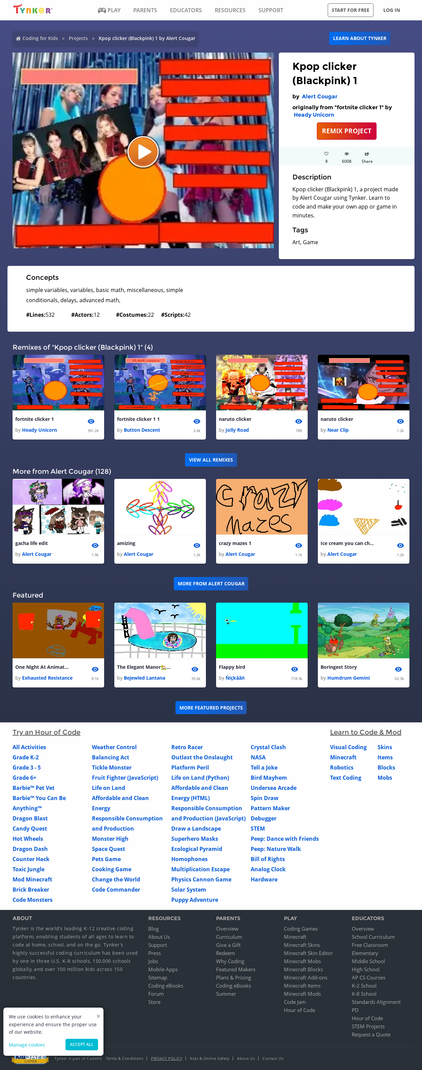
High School (366, 969)
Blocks (386, 768)
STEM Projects (368, 1026)
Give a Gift (228, 944)
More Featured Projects (211, 707)
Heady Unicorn (314, 115)
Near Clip (338, 430)
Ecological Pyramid (196, 849)
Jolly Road (237, 430)
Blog (153, 928)
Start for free (350, 10)
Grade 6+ (24, 778)
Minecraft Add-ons (305, 977)
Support (157, 944)
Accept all (82, 1044)
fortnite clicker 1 (34, 419)
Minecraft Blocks (303, 969)
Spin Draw (265, 798)
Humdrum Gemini (348, 678)
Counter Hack (31, 859)
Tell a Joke (264, 768)
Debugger (263, 818)
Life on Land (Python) (200, 778)
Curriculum (229, 936)
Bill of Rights (268, 859)
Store (154, 1001)
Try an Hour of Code (46, 732)
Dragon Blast (30, 818)
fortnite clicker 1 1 (138, 419)
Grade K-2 (26, 757)
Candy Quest (30, 829)
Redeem (225, 953)
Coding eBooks (165, 985)
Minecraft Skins (302, 944)
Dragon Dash (30, 849)
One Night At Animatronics (42, 667)
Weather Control (114, 747)
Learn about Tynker (359, 38)
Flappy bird (232, 667)
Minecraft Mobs (302, 961)
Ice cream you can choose (348, 543)
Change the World (116, 879)
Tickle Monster (112, 768)
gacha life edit (31, 543)
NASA (258, 757)
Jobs (153, 961)
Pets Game (106, 859)
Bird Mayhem (269, 778)
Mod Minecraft (32, 879)
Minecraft (343, 757)
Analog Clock (268, 869)
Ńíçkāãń (235, 678)
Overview (227, 928)
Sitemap (157, 977)
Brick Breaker (31, 890)
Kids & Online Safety (209, 1058)
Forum (156, 993)
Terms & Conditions (124, 1058)
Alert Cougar (320, 96)
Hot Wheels (28, 839)
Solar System (188, 890)
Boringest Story (339, 667)
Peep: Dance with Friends (285, 839)
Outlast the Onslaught (202, 757)
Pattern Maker (270, 808)
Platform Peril (190, 768)
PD (355, 1010)
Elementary (365, 953)
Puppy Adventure (194, 900)
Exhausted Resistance (47, 678)
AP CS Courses (368, 977)
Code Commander (116, 890)
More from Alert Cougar (211, 584)
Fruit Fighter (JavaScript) (125, 778)
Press (154, 953)
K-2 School (364, 985)
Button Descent (142, 430)
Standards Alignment (376, 1001)
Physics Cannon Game (201, 879)
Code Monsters (33, 900)
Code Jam (295, 1001)
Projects (78, 38)
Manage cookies (27, 1045)
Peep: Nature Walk (276, 849)
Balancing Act (110, 757)
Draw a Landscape (196, 829)
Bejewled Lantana (144, 678)
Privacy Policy (166, 1058)
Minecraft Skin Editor (308, 953)
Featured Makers (235, 969)
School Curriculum (373, 936)
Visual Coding (348, 747)
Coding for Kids (40, 38)
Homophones (189, 859)
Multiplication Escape (200, 869)
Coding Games (301, 928)
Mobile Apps (163, 969)
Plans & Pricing (233, 977)
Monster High (110, 839)
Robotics (341, 768)
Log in (391, 10)
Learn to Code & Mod (365, 732)
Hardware (264, 879)
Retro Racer (187, 747)
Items (385, 757)
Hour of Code (299, 1010)
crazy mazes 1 (235, 543)
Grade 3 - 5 (27, 768)
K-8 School (364, 993)
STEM (258, 829)
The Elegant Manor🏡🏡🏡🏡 (144, 667)
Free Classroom (370, 944)
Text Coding (345, 778)
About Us (159, 936)
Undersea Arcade (273, 788)
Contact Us (273, 1058)
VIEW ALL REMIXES (211, 459)
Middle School (368, 961)
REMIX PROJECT (346, 131)
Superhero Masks (194, 839)
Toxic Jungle (28, 869)
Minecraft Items (302, 985)
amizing (126, 543)
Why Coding (230, 961)
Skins (385, 747)
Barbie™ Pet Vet (34, 788)
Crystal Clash (268, 747)
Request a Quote (371, 1034)
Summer (226, 993)
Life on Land (108, 788)
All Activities (29, 747)
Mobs (385, 778)
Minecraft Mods (302, 993)
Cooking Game (111, 869)
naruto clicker (235, 419)
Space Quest (108, 849)
